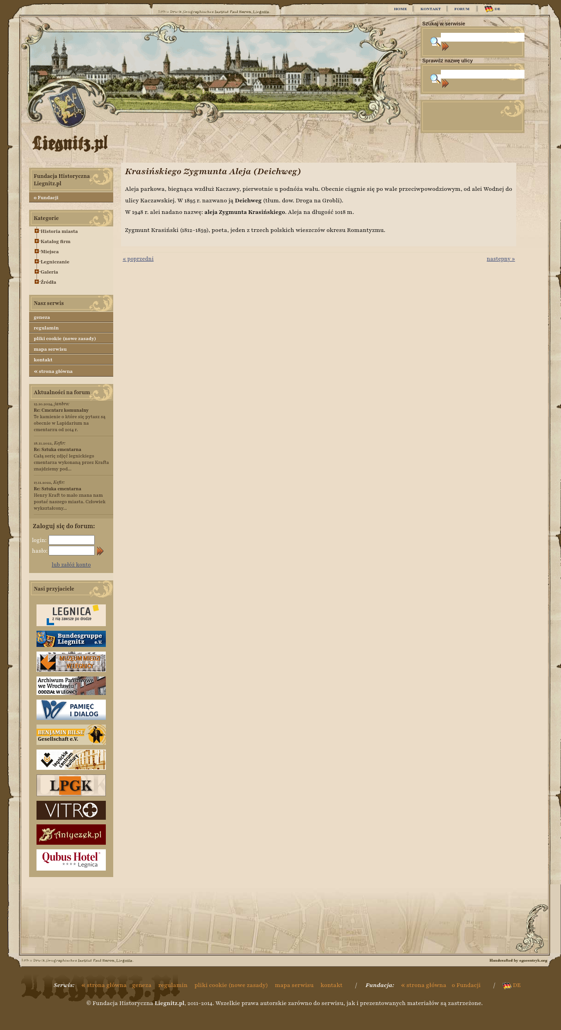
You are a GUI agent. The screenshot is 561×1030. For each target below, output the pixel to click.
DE (492, 9)
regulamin (46, 327)
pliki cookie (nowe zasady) (65, 338)
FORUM (462, 9)
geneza (42, 317)
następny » (501, 258)
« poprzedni (137, 258)
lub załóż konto (71, 564)
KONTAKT (431, 9)
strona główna (53, 371)
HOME (400, 9)
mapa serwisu (50, 349)
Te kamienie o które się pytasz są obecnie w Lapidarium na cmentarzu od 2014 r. (70, 420)
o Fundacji (46, 197)
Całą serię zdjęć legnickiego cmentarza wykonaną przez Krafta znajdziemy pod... (71, 459)
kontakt (43, 359)
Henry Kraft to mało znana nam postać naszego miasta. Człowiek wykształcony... (69, 498)
